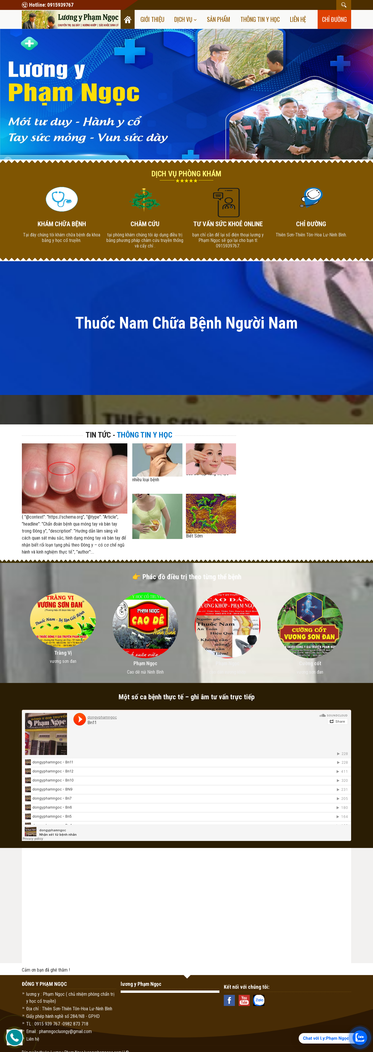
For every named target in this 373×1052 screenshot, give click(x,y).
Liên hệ (298, 19)
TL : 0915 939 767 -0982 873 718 (57, 1024)
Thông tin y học (260, 19)
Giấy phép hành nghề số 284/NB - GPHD (63, 1016)
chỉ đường (334, 19)
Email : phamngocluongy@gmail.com (59, 1031)
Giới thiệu (152, 19)
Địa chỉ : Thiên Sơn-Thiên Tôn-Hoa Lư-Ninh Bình (69, 1008)
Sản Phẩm (218, 19)
